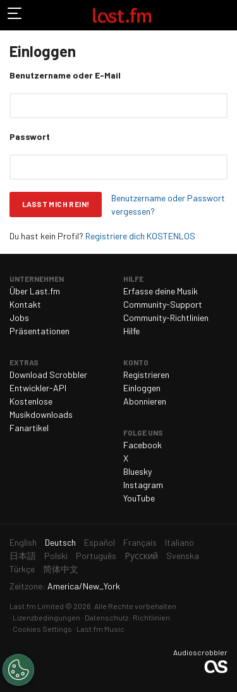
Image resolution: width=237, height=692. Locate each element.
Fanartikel (29, 427)
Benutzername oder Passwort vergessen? (168, 204)
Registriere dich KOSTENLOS (140, 235)
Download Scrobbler (48, 374)
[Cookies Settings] (18, 670)
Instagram (143, 484)
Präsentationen (39, 330)
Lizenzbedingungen (46, 617)
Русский (141, 555)
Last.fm (122, 15)
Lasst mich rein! (55, 203)
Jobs (19, 317)
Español (99, 542)
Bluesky (137, 471)
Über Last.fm (34, 291)
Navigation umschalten (15, 15)
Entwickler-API (37, 387)
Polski (56, 555)
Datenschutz (106, 617)
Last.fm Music (100, 628)
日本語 (22, 555)
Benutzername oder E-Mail (65, 75)
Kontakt (25, 304)
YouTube (139, 498)
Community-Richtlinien (166, 317)
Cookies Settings (42, 628)
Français (140, 542)
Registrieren (146, 374)
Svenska (182, 555)
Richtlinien (151, 617)
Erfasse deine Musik (160, 291)
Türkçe (22, 568)
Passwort (29, 136)
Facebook (142, 444)
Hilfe (131, 330)
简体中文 (60, 568)
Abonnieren (144, 401)
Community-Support (162, 304)
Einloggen (142, 387)
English (23, 542)
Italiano (179, 542)
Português (96, 555)
